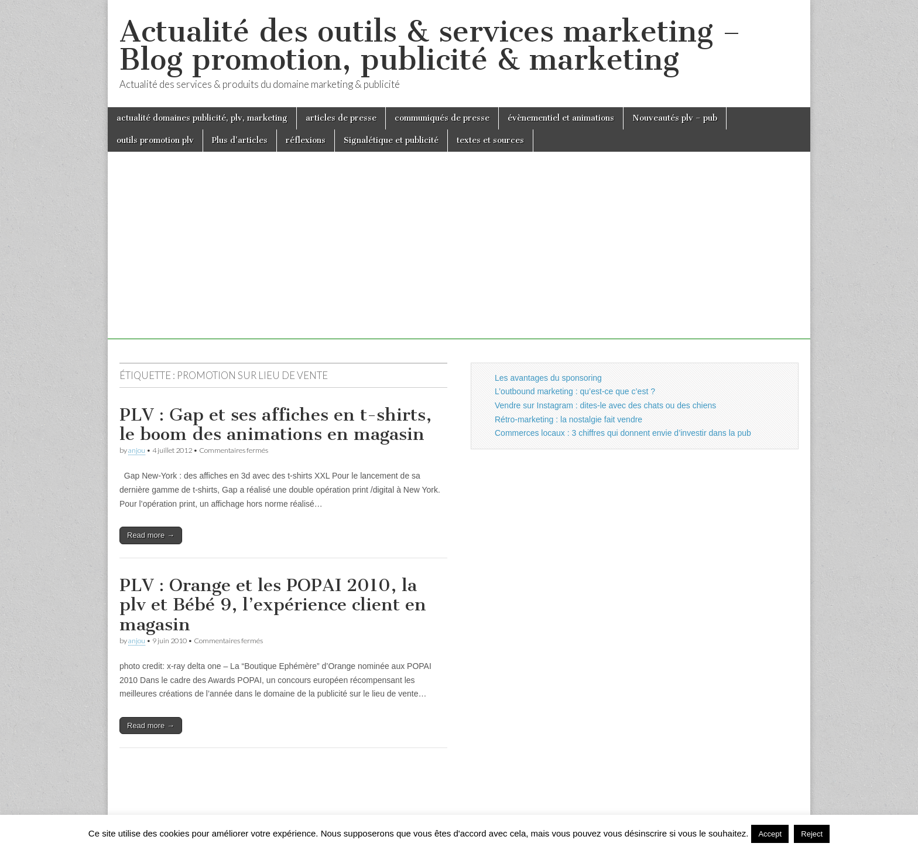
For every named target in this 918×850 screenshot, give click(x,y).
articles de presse (341, 118)
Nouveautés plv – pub (674, 118)
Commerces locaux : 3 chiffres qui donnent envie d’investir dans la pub (623, 433)
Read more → (150, 535)
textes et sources (490, 140)
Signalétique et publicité (391, 140)
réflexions (306, 140)
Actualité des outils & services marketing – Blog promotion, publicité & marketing (430, 45)
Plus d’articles (240, 140)
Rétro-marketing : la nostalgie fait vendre (568, 419)
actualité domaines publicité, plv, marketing (202, 118)
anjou (136, 450)
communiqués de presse (442, 118)
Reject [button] (812, 833)
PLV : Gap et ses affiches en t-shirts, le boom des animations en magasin (275, 424)
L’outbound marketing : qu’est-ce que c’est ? (575, 391)
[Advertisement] (459, 257)
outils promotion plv (155, 140)
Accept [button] (770, 833)
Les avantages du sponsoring (548, 378)
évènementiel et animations (561, 118)
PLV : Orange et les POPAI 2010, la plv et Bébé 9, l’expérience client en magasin (272, 605)
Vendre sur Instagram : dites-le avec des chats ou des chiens (605, 405)
